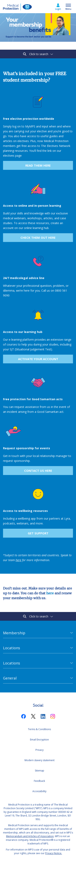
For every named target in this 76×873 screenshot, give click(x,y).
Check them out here (38, 237)
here (50, 593)
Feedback (39, 781)
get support (38, 533)
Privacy (39, 750)
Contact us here (38, 471)
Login (58, 8)
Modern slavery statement (40, 760)
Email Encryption (39, 739)
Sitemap (39, 770)
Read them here (38, 165)
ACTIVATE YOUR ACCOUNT (38, 359)
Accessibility (39, 791)
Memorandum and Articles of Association (30, 836)
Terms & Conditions (39, 729)
